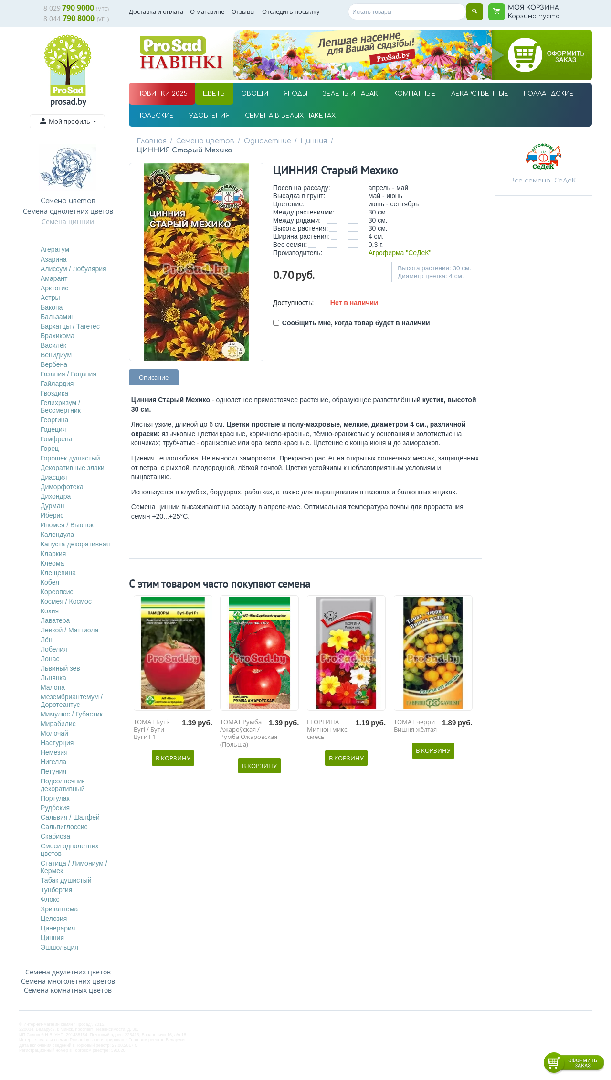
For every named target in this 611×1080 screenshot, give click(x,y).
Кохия (50, 611)
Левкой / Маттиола (69, 630)
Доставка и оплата (156, 11)
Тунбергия (56, 890)
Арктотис (54, 288)
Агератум (55, 249)
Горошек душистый (70, 458)
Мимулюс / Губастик (72, 714)
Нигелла (53, 762)
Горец (50, 448)
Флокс (50, 899)
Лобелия (54, 649)
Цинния (52, 937)
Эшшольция (59, 947)
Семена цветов (203, 141)
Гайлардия (57, 383)
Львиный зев (60, 668)
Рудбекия (55, 808)
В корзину (173, 749)
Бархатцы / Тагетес (70, 326)
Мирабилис (58, 723)
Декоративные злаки (73, 467)
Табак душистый (66, 880)
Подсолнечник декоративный (63, 784)
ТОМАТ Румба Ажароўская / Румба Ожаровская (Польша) (248, 724)
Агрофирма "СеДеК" (400, 243)
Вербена (54, 364)
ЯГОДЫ (295, 93)
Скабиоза (55, 836)
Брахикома (57, 336)
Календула (57, 534)
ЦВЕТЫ (214, 93)
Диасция (54, 477)
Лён (47, 639)
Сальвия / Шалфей (70, 817)
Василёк (53, 345)
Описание (154, 368)
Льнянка (53, 678)
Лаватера (55, 620)
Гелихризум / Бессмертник (61, 406)
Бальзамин (58, 317)
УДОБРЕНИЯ (209, 115)
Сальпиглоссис (64, 827)
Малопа (53, 687)
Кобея (50, 582)
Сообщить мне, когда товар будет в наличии (351, 314)
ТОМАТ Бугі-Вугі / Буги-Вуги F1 (151, 720)
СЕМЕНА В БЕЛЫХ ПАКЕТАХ (290, 115)
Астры (50, 297)
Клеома (52, 563)
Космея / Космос (66, 601)
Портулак (55, 798)
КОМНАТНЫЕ (414, 93)
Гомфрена (57, 439)
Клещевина (58, 573)
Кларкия (53, 553)
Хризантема (59, 909)
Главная (151, 141)
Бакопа (52, 307)
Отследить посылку (291, 11)
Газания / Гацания (68, 374)
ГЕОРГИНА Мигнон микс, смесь (327, 720)
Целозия (54, 918)
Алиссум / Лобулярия (73, 269)
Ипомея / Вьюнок (67, 525)
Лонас (50, 659)
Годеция (53, 429)
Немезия (54, 752)
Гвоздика (54, 393)
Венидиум (56, 355)
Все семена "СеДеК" (544, 180)
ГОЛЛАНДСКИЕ (549, 93)
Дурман (52, 506)
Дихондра (56, 496)
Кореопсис (57, 592)
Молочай (54, 733)
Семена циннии (68, 221)
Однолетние (263, 141)
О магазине (207, 11)
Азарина (54, 259)
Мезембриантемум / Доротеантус (72, 700)
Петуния (53, 771)
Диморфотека (62, 487)
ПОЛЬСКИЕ (155, 115)
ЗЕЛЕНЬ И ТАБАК (350, 93)
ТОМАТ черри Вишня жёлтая (415, 716)
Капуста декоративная (75, 544)
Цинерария (58, 928)
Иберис (52, 515)
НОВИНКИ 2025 (162, 93)
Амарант (54, 278)
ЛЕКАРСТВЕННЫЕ (479, 93)
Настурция (57, 743)
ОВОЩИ (254, 93)
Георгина (54, 420)
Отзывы (243, 11)
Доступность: (293, 294)
